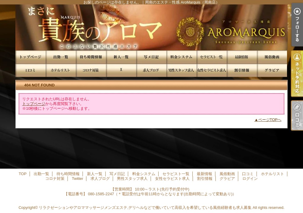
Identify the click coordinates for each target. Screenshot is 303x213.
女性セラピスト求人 (211, 70)
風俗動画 (272, 57)
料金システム (181, 57)
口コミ (30, 70)
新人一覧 (121, 57)
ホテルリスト (61, 70)
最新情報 (242, 57)
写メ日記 (151, 57)
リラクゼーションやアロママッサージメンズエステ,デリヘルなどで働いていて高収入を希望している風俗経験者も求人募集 (145, 207)
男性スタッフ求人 (181, 70)
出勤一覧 (61, 57)
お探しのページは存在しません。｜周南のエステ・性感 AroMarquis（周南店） (151, 27)
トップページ (33, 103)
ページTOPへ (270, 119)
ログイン (250, 178)
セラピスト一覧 (211, 57)
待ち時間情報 (91, 57)
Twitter (121, 70)
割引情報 (242, 70)
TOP (30, 57)
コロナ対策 (91, 70)
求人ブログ (151, 70)
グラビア (272, 70)
